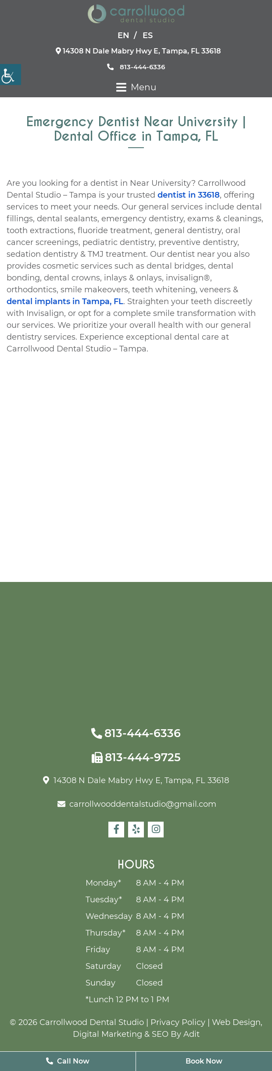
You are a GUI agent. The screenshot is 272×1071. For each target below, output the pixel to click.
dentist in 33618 (188, 195)
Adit (191, 1034)
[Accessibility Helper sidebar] (10, 74)
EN (123, 35)
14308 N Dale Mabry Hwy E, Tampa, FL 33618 (138, 51)
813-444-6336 (136, 67)
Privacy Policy (177, 1022)
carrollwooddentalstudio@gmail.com (136, 804)
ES (148, 35)
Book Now (204, 1061)
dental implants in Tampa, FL (65, 301)
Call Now (67, 1061)
